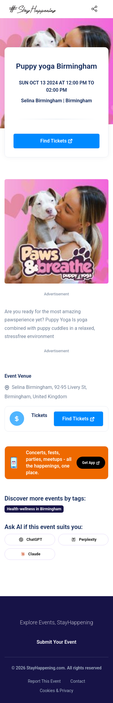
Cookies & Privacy (56, 690)
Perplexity (83, 539)
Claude (29, 554)
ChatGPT (29, 539)
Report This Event (44, 681)
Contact (78, 681)
